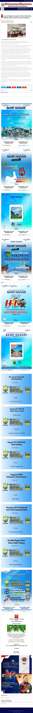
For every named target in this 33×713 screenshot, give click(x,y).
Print (7, 21)
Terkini (6, 700)
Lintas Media (11, 710)
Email (11, 21)
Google (18, 711)
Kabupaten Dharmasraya (9, 85)
